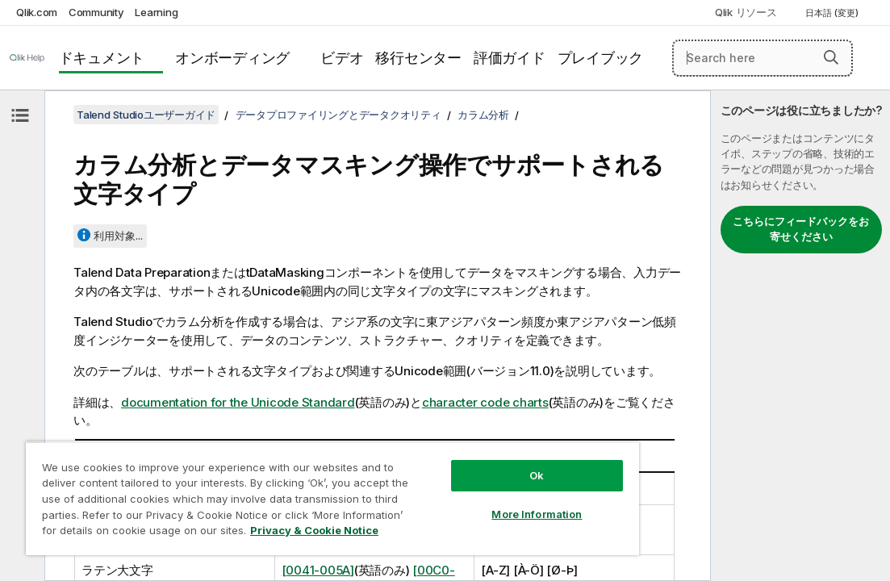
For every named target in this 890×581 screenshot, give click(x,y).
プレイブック (601, 57)
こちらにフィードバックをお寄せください (801, 229)
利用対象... (118, 235)
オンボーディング (232, 57)
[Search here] (762, 58)
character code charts (485, 402)
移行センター (418, 57)
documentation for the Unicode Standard (238, 402)
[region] (284, 484)
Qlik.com (36, 12)
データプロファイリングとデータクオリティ (338, 114)
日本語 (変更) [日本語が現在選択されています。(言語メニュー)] (833, 13)
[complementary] (800, 335)
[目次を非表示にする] (20, 115)
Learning (156, 12)
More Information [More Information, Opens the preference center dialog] (455, 485)
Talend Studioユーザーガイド (146, 114)
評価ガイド (509, 57)
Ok (454, 447)
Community (96, 12)
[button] (831, 57)
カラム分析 (483, 114)
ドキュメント (102, 57)
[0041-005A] (318, 570)
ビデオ (341, 57)
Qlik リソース (746, 12)
